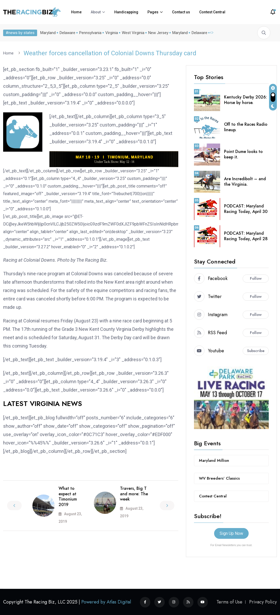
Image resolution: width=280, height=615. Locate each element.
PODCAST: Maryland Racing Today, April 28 (246, 235)
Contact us (181, 12)
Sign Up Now (231, 533)
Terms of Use (229, 601)
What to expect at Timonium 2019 (68, 496)
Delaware (67, 32)
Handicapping (126, 12)
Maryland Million (214, 460)
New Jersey (158, 32)
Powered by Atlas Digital (106, 601)
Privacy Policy (263, 601)
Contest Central (212, 12)
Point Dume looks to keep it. (243, 154)
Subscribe (256, 350)
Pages (152, 12)
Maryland (48, 32)
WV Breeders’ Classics (219, 478)
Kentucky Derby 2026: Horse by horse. (245, 99)
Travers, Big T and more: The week (134, 493)
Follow (256, 278)
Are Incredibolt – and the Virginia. (245, 181)
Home (76, 12)
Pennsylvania (90, 32)
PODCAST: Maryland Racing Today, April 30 (245, 208)
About (96, 12)
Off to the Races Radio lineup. (245, 127)
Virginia (111, 32)
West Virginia (133, 32)
